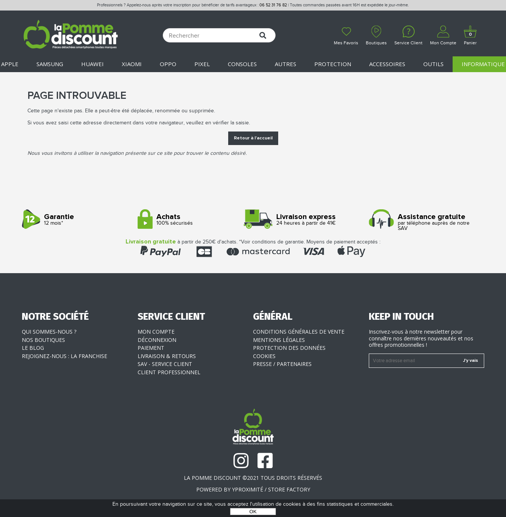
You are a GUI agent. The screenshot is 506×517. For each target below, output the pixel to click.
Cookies (264, 356)
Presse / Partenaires (282, 363)
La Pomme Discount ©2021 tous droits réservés (253, 477)
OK (252, 511)
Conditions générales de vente (298, 331)
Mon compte (156, 331)
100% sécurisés (193, 219)
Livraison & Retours (167, 356)
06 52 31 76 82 (273, 5)
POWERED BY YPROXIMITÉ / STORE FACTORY (253, 489)
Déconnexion (157, 339)
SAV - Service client (165, 363)
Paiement (151, 347)
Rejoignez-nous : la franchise (64, 356)
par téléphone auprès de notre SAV (424, 222)
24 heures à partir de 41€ (308, 219)
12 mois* (77, 219)
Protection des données (289, 347)
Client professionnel (169, 372)
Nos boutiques (43, 339)
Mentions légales (279, 339)
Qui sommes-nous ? (49, 331)
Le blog (33, 347)
